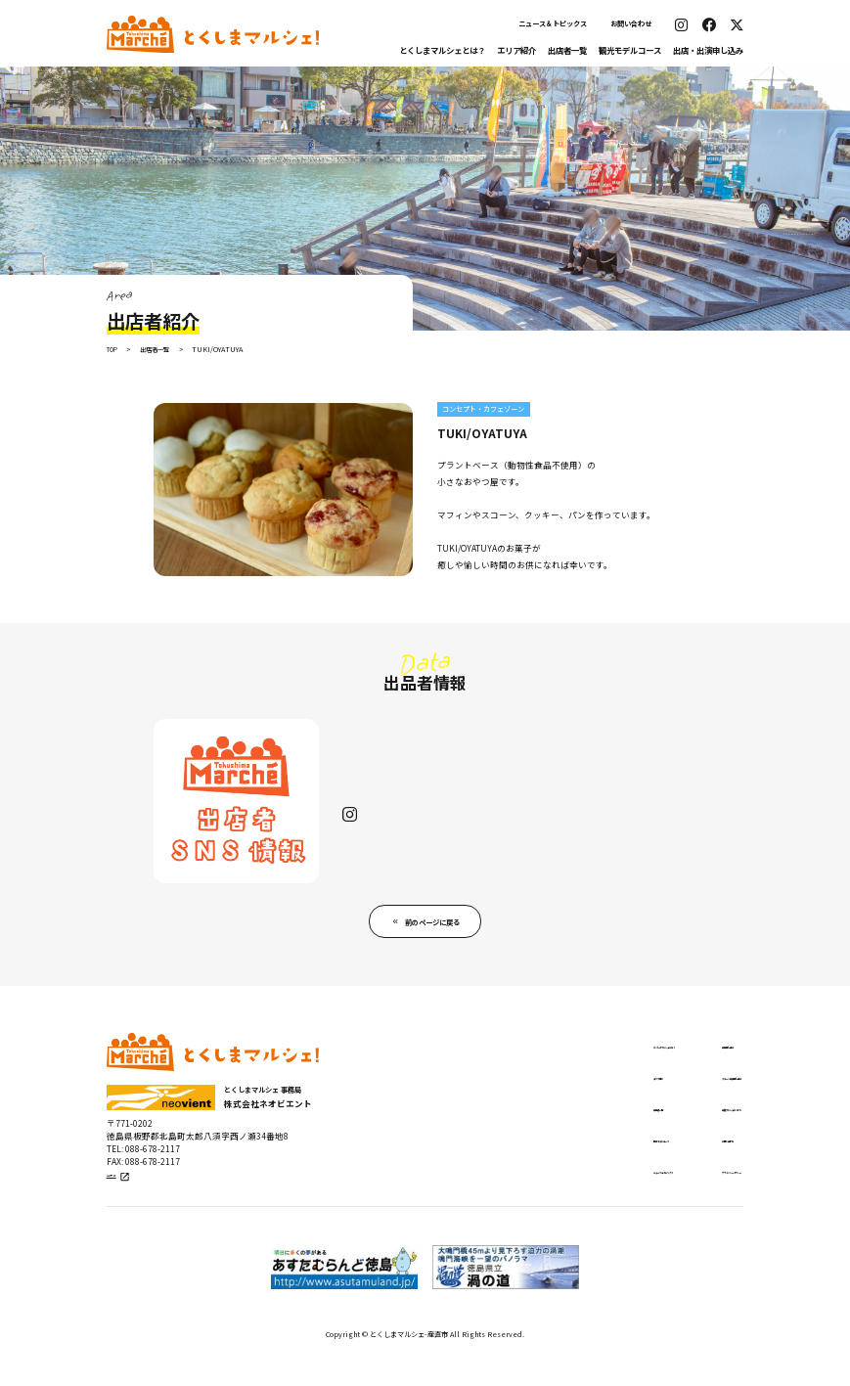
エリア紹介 (516, 50)
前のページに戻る (433, 941)
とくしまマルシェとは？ (442, 50)
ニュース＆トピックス (552, 23)
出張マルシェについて (685, 1133)
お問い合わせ (630, 23)
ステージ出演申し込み (685, 1100)
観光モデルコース (630, 50)
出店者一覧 (567, 50)
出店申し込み (665, 1067)
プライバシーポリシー (685, 1200)
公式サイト (131, 1206)
